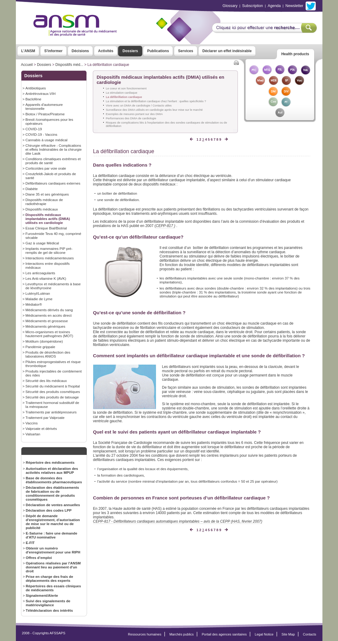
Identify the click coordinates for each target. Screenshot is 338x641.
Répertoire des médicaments (50, 462)
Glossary (230, 6)
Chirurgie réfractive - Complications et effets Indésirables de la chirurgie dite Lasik (53, 149)
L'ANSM (28, 51)
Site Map (288, 634)
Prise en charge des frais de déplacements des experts (49, 578)
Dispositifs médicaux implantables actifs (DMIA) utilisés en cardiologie (47, 219)
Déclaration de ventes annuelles (53, 505)
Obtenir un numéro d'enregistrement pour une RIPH (53, 550)
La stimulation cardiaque (121, 92)
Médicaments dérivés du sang (49, 310)
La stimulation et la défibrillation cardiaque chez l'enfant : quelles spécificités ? (156, 101)
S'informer (53, 51)
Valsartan (32, 434)
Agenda (274, 6)
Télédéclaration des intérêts (49, 610)
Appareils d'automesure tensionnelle (44, 106)
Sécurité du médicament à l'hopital (52, 386)
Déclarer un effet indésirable (227, 51)
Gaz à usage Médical (42, 243)
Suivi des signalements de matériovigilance (48, 603)
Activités (105, 51)
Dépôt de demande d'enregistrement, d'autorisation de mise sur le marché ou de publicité (53, 522)
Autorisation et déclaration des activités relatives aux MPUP (52, 470)
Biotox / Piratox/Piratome (44, 114)
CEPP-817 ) (165, 226)
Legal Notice (264, 634)
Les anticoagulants (40, 273)
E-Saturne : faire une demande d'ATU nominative (51, 535)
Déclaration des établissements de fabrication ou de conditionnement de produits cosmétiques (52, 493)
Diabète (31, 189)
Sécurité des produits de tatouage (52, 397)
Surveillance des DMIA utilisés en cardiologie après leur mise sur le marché (154, 109)
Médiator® (33, 304)
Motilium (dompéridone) (44, 341)
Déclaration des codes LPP (48, 510)
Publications (158, 51)
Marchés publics (181, 634)
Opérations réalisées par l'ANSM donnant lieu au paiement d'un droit (53, 567)
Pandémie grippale (40, 347)
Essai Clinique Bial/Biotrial (46, 228)
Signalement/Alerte (42, 595)
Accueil (27, 65)
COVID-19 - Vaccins (41, 134)
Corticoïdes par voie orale (45, 168)
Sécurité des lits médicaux (46, 381)
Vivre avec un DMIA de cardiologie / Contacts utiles (139, 105)
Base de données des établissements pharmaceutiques (54, 480)
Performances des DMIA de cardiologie (131, 118)
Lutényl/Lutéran (37, 293)
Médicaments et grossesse (46, 321)
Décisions (80, 51)
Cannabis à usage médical (46, 140)
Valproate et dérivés (41, 428)
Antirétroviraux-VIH (40, 93)
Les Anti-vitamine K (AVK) (45, 278)
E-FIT (30, 543)
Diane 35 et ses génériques (47, 194)
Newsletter (294, 6)
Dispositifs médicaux (41, 209)
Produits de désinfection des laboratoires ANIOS (47, 354)
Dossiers (130, 51)
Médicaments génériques (45, 326)
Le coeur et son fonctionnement (126, 88)
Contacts (309, 634)
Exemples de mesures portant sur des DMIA (134, 114)
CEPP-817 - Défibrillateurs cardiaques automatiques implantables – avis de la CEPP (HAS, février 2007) (177, 521)
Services (185, 51)
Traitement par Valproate (44, 418)
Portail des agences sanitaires (224, 634)
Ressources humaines (144, 634)
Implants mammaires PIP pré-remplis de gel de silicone (48, 250)
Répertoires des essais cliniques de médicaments (53, 588)
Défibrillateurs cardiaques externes (52, 183)
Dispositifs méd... (69, 65)
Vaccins (31, 423)
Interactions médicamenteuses (49, 258)
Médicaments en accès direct (48, 315)
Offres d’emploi (39, 558)
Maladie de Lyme (38, 299)
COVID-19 (33, 129)
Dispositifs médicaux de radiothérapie (44, 202)
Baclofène (33, 99)
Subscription (252, 6)
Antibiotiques (35, 88)
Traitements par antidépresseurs (51, 412)
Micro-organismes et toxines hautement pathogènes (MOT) (49, 334)
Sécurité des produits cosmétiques (52, 392)
